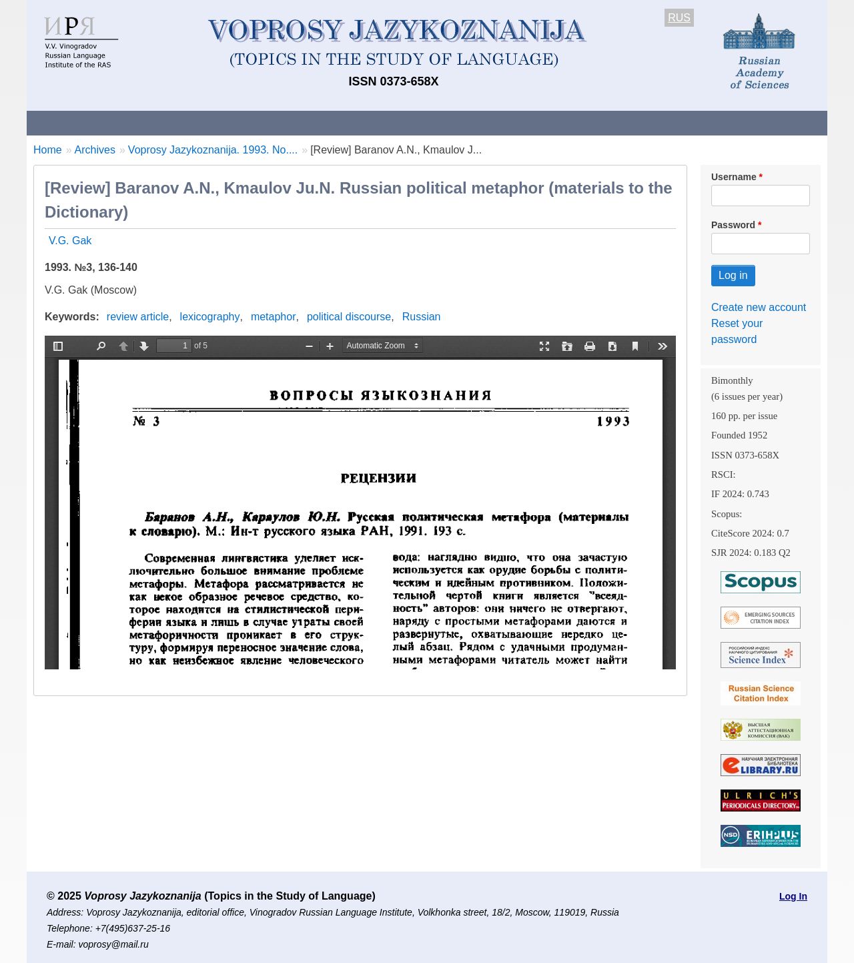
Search (733, 122)
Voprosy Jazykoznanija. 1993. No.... (213, 149)
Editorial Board (654, 122)
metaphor (273, 316)
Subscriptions (560, 122)
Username (734, 177)
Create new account (758, 307)
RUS (679, 17)
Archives (480, 122)
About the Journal (81, 122)
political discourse (349, 316)
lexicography (210, 316)
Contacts (171, 122)
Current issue (402, 122)
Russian (421, 316)
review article (138, 316)
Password (733, 225)
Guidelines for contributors (282, 122)
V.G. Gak (70, 240)
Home (47, 149)
